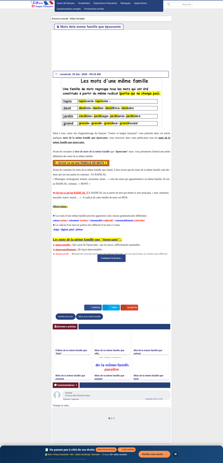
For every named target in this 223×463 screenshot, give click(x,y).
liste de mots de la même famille (92, 151)
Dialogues (125, 3)
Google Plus (129, 307)
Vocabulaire (84, 3)
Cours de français (66, 3)
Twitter (110, 307)
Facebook (92, 307)
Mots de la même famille (89, 316)
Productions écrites (94, 9)
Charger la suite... (61, 405)
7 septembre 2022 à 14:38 (153, 399)
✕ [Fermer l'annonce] (175, 454)
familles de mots (65, 316)
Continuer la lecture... (111, 258)
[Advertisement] (111, 51)
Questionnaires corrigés (69, 9)
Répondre (66, 399)
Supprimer (75, 399)
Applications (140, 3)
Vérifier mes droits (154, 454)
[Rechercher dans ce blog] (179, 4)
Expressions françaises (105, 3)
